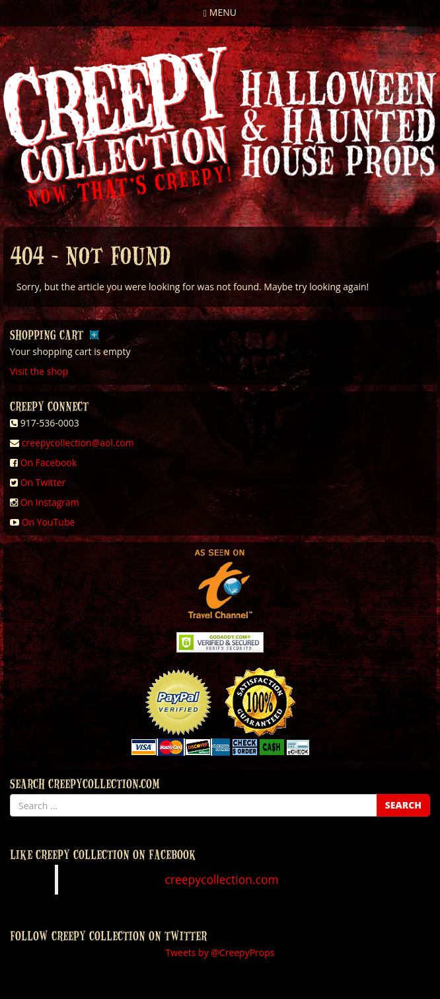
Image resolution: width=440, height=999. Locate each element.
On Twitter (43, 482)
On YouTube (48, 522)
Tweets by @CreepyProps (220, 952)
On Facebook (48, 462)
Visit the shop (39, 371)
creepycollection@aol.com (78, 442)
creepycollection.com (221, 879)
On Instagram (49, 502)
